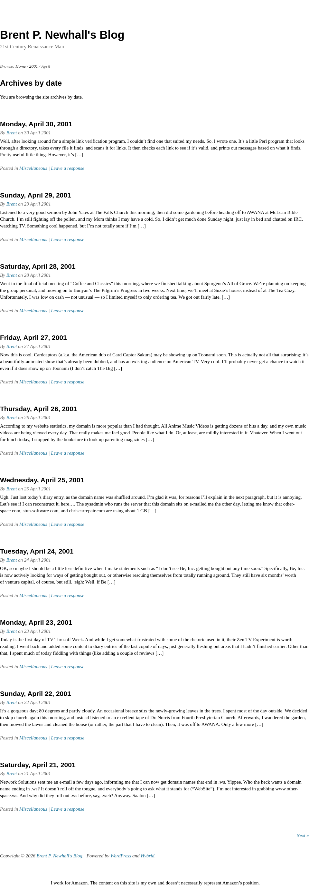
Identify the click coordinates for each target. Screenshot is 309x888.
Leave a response (67, 168)
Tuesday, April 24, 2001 (36, 551)
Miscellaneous (33, 168)
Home (20, 66)
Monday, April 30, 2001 (36, 124)
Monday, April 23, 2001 (36, 622)
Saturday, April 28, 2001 (38, 266)
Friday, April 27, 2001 (33, 337)
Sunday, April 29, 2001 (35, 195)
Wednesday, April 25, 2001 (42, 480)
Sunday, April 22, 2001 (35, 693)
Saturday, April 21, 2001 (38, 764)
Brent (11, 132)
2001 (33, 66)
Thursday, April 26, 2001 (38, 408)
